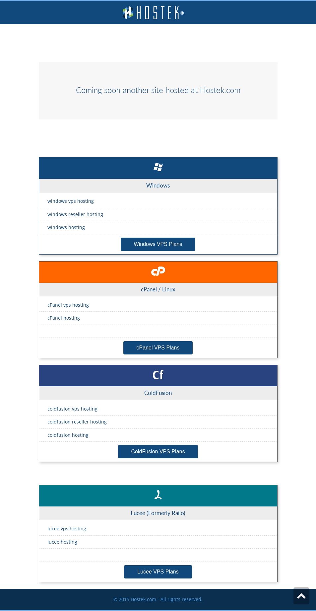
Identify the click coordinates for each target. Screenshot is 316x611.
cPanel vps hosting (68, 305)
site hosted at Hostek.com (195, 90)
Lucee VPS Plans (158, 571)
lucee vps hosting (66, 528)
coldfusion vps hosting (72, 409)
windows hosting (66, 227)
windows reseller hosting (75, 214)
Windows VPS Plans (158, 244)
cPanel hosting (63, 318)
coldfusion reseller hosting (77, 422)
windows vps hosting (70, 201)
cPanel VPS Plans (158, 347)
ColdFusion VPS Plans (158, 451)
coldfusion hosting (68, 435)
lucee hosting (62, 542)
